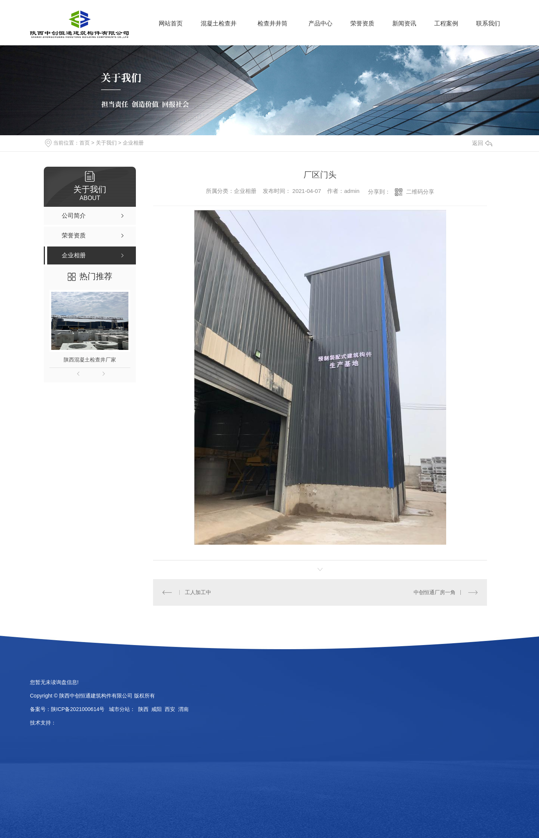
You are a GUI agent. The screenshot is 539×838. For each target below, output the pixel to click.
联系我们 (488, 23)
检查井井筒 (272, 23)
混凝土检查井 (219, 23)
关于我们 (106, 143)
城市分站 (119, 709)
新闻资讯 (404, 23)
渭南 (183, 709)
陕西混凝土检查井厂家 (90, 360)
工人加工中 (198, 592)
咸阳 (156, 709)
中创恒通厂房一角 (435, 592)
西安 (170, 709)
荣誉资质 (362, 23)
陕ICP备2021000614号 (77, 709)
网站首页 (171, 23)
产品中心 (320, 23)
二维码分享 (420, 191)
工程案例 (446, 23)
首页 (84, 143)
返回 (482, 143)
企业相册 (133, 143)
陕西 (143, 709)
